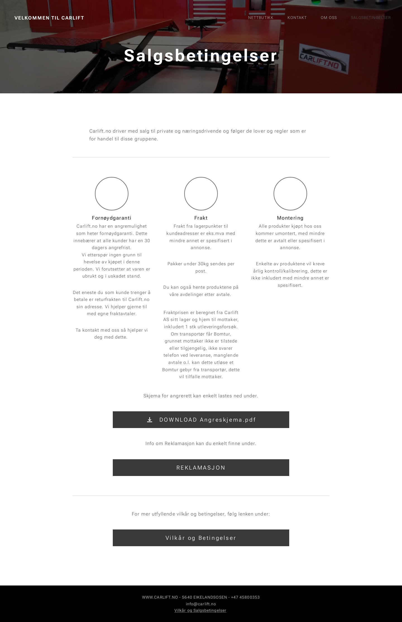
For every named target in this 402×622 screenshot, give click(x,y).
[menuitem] (341, 18)
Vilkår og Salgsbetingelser (200, 610)
